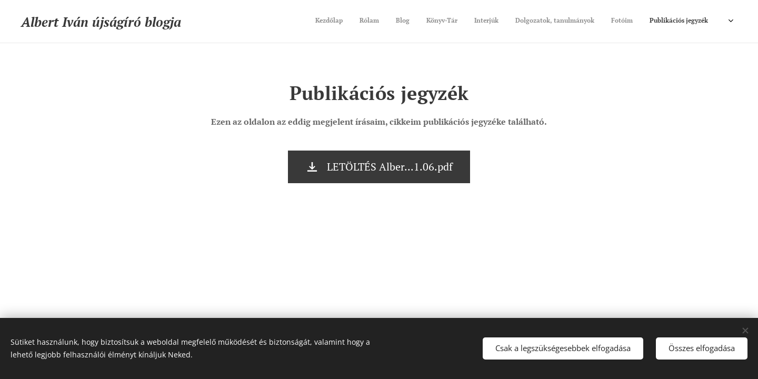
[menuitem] (605, 21)
